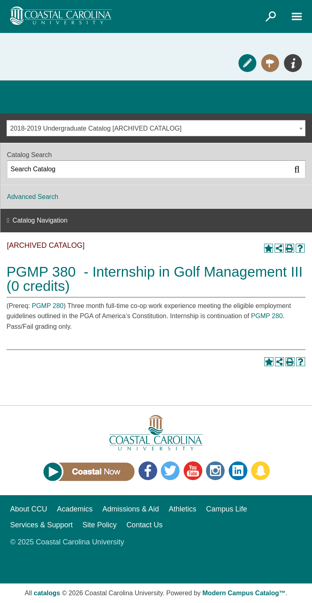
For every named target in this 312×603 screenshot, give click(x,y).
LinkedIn (238, 471)
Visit (270, 63)
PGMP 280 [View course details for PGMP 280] (47, 305)
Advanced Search (32, 196)
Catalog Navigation (40, 220)
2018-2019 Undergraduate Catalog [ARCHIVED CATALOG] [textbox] (96, 128)
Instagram (215, 471)
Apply (247, 63)
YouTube (193, 471)
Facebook (148, 471)
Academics (75, 509)
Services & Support (41, 525)
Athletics (182, 509)
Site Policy (99, 525)
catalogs (47, 593)
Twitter (170, 471)
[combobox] (156, 128)
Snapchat (260, 471)
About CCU (28, 509)
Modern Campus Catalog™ (243, 593)
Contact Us (144, 525)
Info (293, 63)
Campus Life (226, 509)
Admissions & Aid (130, 509)
